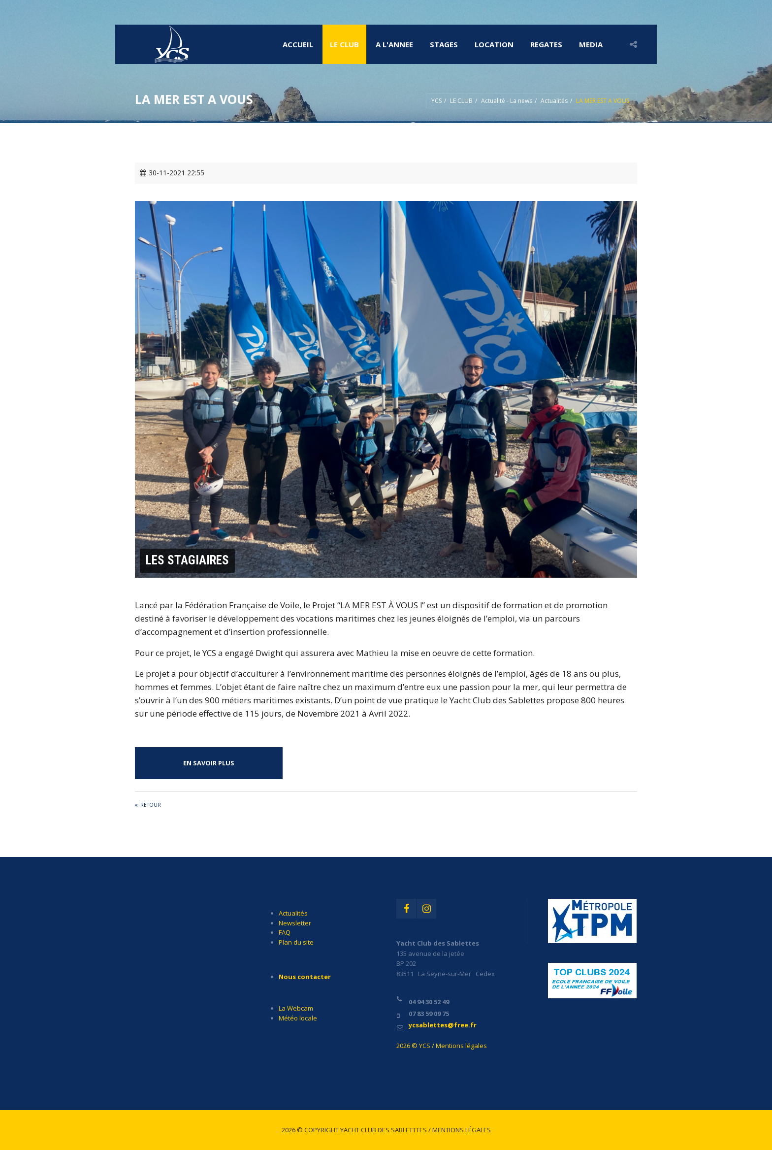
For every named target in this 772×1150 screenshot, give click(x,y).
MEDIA (591, 44)
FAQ (284, 932)
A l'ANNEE (394, 44)
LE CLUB (344, 44)
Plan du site (296, 942)
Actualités (554, 101)
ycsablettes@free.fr (443, 1024)
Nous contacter (305, 976)
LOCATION (494, 44)
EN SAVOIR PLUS (208, 762)
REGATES (546, 44)
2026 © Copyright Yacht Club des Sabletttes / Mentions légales (386, 1129)
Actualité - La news (506, 101)
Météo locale (298, 1018)
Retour (150, 804)
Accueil (298, 44)
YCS (436, 101)
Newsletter (295, 923)
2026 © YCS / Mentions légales (441, 1045)
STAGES (444, 44)
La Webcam (296, 1008)
